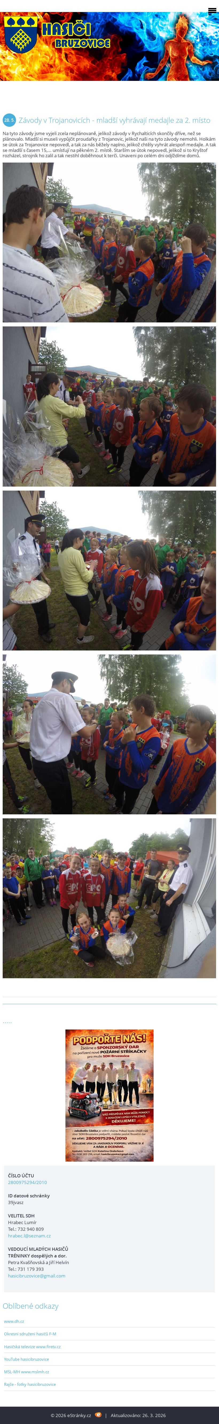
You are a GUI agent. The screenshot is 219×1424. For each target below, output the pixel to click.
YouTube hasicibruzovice (26, 1359)
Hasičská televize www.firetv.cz (32, 1346)
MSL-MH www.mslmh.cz (26, 1371)
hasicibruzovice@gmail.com (36, 1276)
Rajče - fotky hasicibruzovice (30, 1384)
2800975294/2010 (27, 1182)
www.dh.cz (14, 1321)
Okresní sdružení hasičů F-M (30, 1333)
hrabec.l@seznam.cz (29, 1236)
